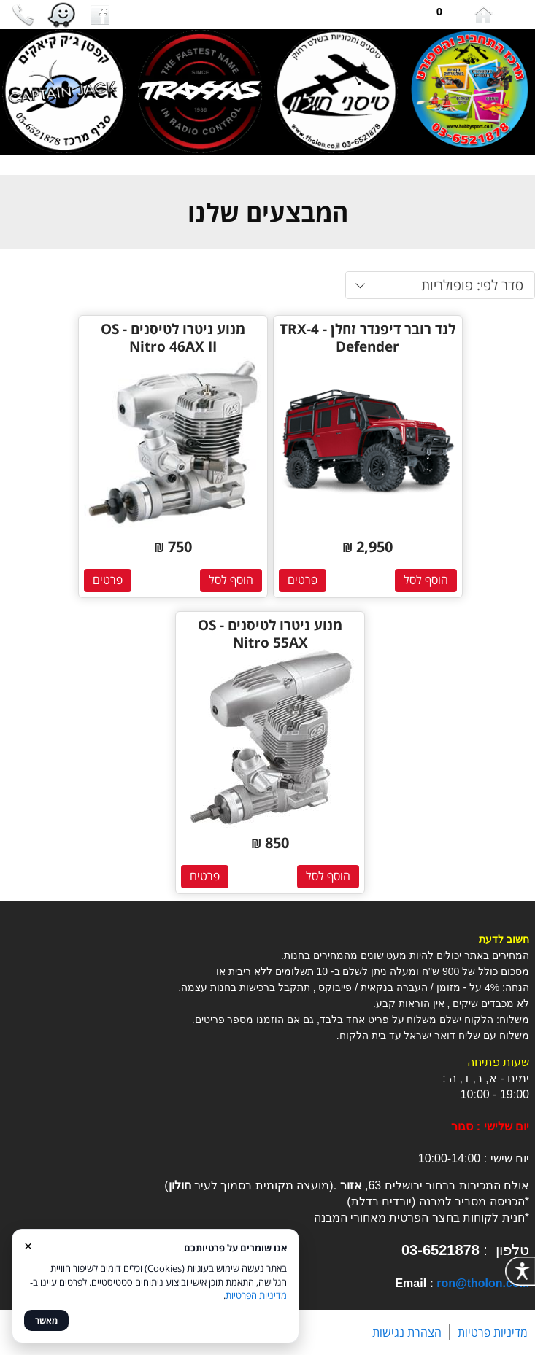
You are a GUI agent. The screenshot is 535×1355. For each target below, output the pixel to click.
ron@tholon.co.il (482, 1283)
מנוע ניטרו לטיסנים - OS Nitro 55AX (270, 634)
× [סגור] (28, 1245)
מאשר (46, 1320)
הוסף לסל (426, 580)
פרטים (302, 580)
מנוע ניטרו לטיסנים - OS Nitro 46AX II (173, 337)
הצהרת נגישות (407, 1332)
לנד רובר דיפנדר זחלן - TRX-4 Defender (367, 337)
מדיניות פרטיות (493, 1332)
